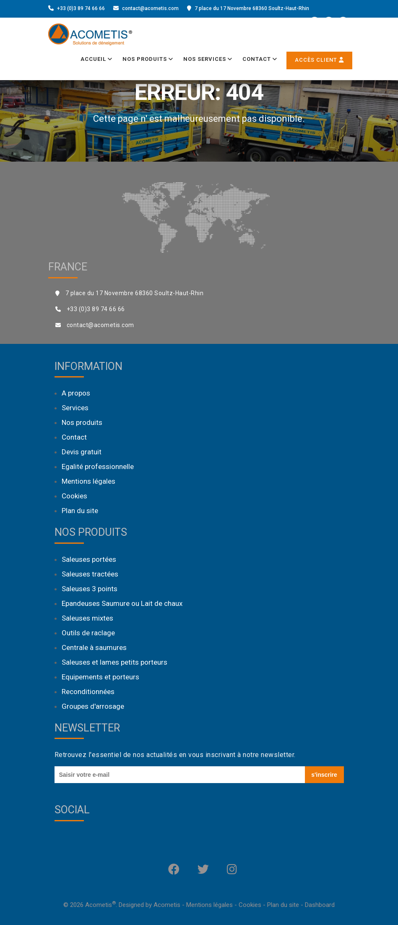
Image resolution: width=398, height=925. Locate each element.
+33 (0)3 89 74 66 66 (81, 8)
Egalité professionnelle (98, 466)
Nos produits (147, 59)
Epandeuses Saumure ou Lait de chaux (122, 603)
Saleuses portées (89, 559)
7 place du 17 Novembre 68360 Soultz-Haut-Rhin (252, 8)
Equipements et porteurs (100, 677)
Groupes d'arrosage (93, 706)
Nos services (207, 59)
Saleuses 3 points (89, 588)
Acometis (166, 905)
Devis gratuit (81, 452)
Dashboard (320, 905)
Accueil (96, 59)
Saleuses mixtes (87, 618)
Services (75, 408)
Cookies (74, 496)
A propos (76, 393)
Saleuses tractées (90, 574)
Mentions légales (88, 481)
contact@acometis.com (150, 8)
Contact (259, 59)
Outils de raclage (88, 633)
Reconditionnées (88, 691)
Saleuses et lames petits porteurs (114, 662)
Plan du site (80, 510)
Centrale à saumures (94, 647)
